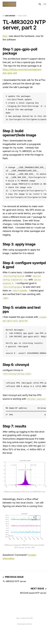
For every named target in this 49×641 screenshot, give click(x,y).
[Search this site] (40, 4)
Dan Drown (10, 16)
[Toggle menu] (45, 4)
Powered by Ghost (24, 624)
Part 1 (5, 36)
